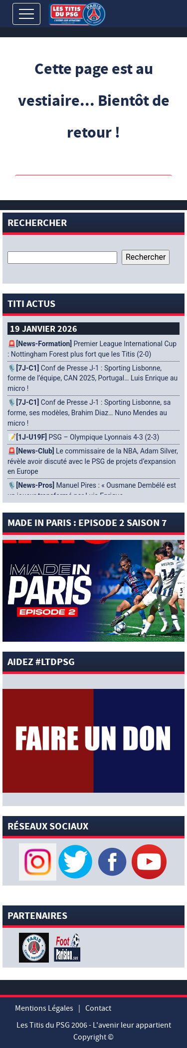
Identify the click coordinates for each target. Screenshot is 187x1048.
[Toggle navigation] (26, 14)
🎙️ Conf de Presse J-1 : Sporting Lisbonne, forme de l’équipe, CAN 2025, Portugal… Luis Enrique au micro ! (92, 378)
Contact (98, 1008)
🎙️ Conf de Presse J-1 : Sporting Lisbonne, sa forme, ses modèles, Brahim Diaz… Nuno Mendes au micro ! (89, 412)
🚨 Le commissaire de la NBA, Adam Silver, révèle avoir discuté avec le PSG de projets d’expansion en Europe (92, 461)
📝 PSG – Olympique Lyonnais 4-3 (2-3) (83, 437)
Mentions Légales (44, 1008)
